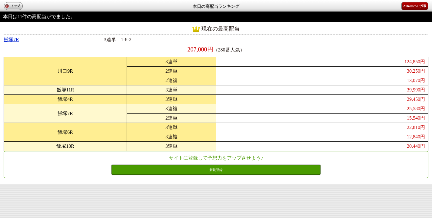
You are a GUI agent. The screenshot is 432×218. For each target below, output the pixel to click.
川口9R (65, 71)
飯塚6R (65, 132)
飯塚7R (11, 39)
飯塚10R (65, 146)
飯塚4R (65, 99)
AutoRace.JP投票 (414, 6)
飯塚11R (65, 89)
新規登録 (216, 170)
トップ (15, 6)
